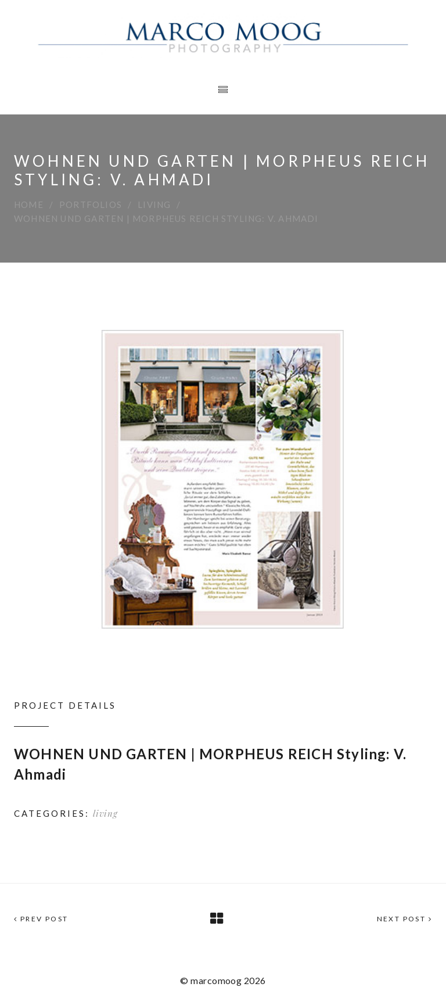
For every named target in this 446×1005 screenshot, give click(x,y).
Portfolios (90, 204)
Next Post (404, 918)
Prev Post (41, 918)
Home (29, 204)
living (154, 204)
